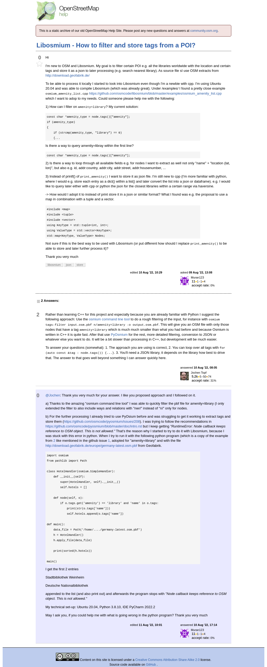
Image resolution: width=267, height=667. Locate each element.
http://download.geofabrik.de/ (67, 75)
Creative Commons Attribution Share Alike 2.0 (167, 660)
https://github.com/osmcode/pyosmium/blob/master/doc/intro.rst (93, 426)
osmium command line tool (109, 319)
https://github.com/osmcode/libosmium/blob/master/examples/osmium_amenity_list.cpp (155, 93)
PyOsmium (119, 335)
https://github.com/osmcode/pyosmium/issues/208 (102, 421)
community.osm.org (204, 31)
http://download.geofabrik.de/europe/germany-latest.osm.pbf (91, 446)
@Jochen (52, 395)
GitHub (151, 664)
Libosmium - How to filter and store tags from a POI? (115, 45)
